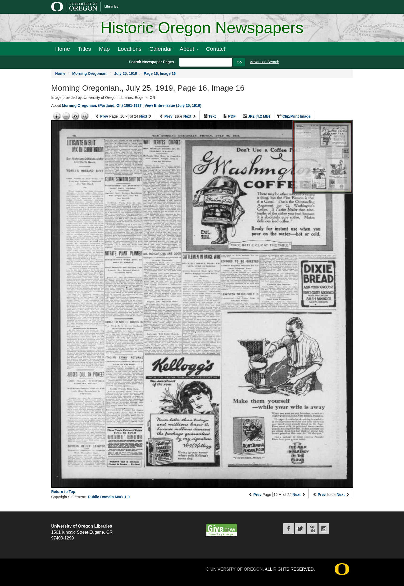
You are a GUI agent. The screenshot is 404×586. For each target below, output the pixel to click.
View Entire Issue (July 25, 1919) (172, 105)
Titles (84, 49)
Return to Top (63, 492)
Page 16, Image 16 (160, 73)
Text (212, 116)
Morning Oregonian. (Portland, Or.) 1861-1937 (102, 105)
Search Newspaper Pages (151, 62)
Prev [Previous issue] (168, 116)
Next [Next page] (143, 116)
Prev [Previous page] (104, 116)
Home (62, 49)
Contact (215, 49)
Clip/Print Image (296, 116)
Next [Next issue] (187, 116)
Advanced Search (264, 62)
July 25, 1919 (125, 73)
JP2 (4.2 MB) (259, 116)
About (189, 49)
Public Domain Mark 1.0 (109, 497)
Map (104, 49)
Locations (130, 49)
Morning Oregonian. (89, 73)
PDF (231, 116)
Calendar (160, 49)
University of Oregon (236, 569)
